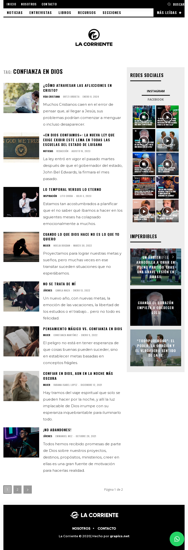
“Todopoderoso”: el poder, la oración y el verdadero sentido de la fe (155, 348)
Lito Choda (66, 195)
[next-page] (28, 489)
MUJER (46, 245)
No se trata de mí (59, 283)
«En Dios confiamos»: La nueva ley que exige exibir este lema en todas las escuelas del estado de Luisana (79, 139)
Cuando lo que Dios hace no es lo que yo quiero (81, 236)
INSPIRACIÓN (50, 196)
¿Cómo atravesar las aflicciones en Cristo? (77, 88)
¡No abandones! (57, 429)
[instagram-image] (144, 116)
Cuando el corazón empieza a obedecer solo (155, 307)
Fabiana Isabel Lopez (65, 384)
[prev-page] (163, 257)
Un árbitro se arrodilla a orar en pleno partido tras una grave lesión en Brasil (155, 267)
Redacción (62, 151)
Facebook (156, 99)
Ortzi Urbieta (71, 96)
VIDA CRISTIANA (51, 96)
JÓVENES (47, 290)
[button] (176, 4)
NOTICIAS (48, 151)
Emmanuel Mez (63, 436)
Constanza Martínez (65, 335)
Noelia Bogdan (61, 245)
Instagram (156, 91)
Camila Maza (62, 290)
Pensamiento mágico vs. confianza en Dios (82, 328)
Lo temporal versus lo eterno (72, 189)
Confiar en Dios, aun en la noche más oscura (78, 376)
